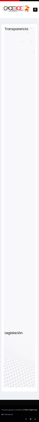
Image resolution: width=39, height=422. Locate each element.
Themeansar (8, 414)
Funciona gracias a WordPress (12, 410)
